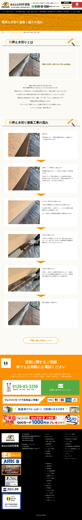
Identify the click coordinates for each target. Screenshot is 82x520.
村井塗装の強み (20, 11)
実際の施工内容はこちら (41, 340)
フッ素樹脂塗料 (51, 471)
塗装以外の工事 (50, 495)
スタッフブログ (69, 451)
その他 (48, 483)
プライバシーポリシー (71, 458)
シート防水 (50, 492)
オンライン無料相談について (72, 448)
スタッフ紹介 (68, 441)
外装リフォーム (51, 500)
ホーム (4, 11)
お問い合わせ (49, 456)
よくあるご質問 (75, 11)
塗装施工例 (51, 11)
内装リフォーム (51, 497)
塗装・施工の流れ (32, 11)
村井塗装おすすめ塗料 (71, 439)
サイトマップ (68, 456)
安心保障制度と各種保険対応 (72, 446)
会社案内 (66, 11)
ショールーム (49, 446)
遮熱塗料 (49, 468)
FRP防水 (49, 488)
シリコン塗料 (50, 473)
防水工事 (48, 485)
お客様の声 (59, 11)
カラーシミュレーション (71, 436)
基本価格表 (43, 11)
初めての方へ (10, 11)
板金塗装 (49, 480)
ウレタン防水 (50, 490)
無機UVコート (50, 475)
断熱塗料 (49, 466)
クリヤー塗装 (50, 478)
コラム (67, 453)
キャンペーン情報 (70, 434)
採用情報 (48, 453)
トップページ (8, 32)
